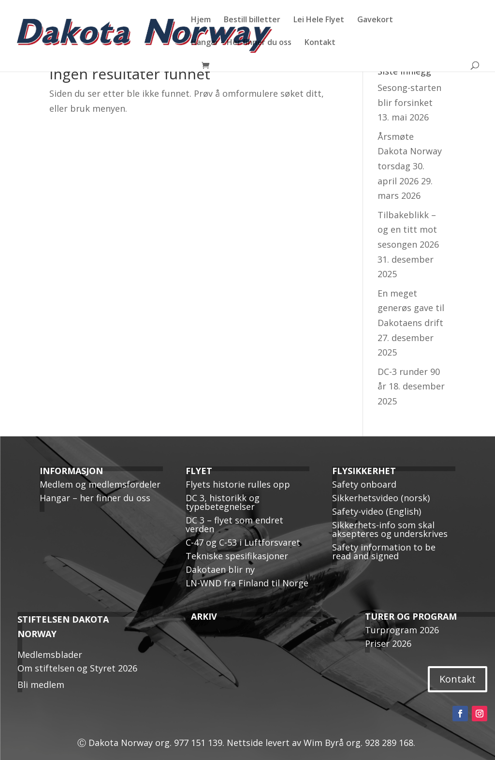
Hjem (201, 20)
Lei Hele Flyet (318, 20)
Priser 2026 (388, 643)
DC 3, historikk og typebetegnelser (223, 502)
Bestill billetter (252, 20)
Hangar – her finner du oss (95, 498)
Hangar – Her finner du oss (241, 43)
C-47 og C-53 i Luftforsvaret (243, 542)
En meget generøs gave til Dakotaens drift (411, 307)
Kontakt (320, 43)
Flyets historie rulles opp (238, 484)
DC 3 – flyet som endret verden (234, 524)
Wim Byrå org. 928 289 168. (361, 742)
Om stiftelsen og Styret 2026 (77, 668)
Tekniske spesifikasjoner (237, 556)
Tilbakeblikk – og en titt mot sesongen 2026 (408, 229)
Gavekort (375, 20)
